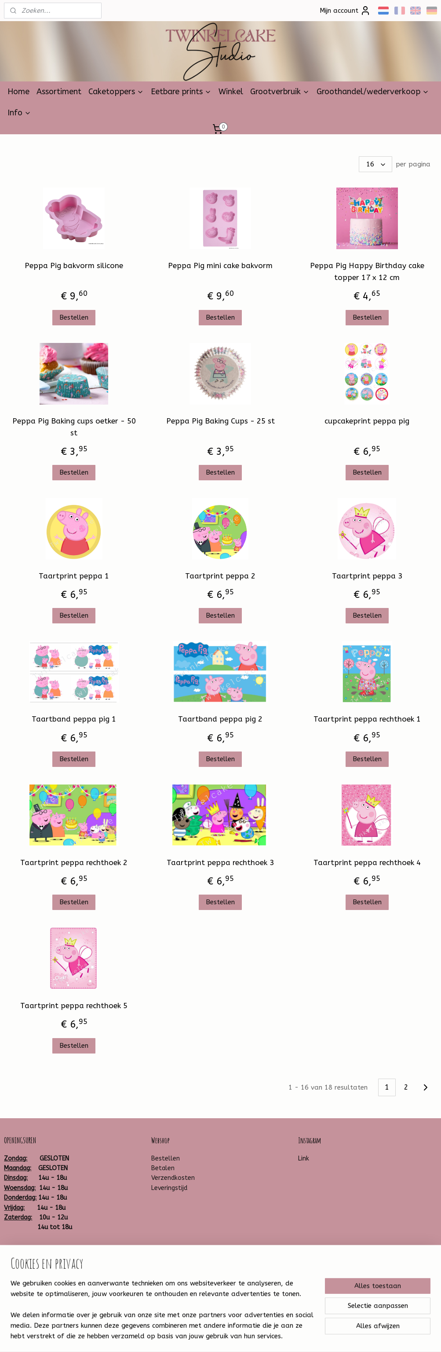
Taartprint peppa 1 (74, 575)
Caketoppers (116, 91)
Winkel (231, 91)
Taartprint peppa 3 (367, 575)
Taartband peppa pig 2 (220, 719)
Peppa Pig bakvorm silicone (74, 265)
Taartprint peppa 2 (220, 575)
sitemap (192, 1336)
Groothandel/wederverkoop (373, 91)
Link (303, 1158)
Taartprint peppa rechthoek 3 (220, 862)
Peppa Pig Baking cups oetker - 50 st (74, 426)
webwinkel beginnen (240, 1336)
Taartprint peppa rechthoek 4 (367, 862)
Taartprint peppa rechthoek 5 (74, 1005)
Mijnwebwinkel (315, 1336)
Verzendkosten (173, 1178)
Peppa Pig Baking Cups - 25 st (220, 420)
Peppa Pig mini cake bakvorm (220, 265)
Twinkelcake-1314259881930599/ (53, 1256)
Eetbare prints (181, 91)
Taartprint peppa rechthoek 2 (74, 862)
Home (18, 91)
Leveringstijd (169, 1188)
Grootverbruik (280, 91)
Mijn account (345, 10)
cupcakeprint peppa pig (366, 420)
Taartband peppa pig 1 (74, 719)
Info (19, 113)
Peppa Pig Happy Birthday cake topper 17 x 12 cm (367, 271)
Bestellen (73, 317)
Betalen (163, 1168)
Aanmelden (175, 1295)
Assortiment (58, 91)
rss (209, 1336)
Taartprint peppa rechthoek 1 (367, 719)
